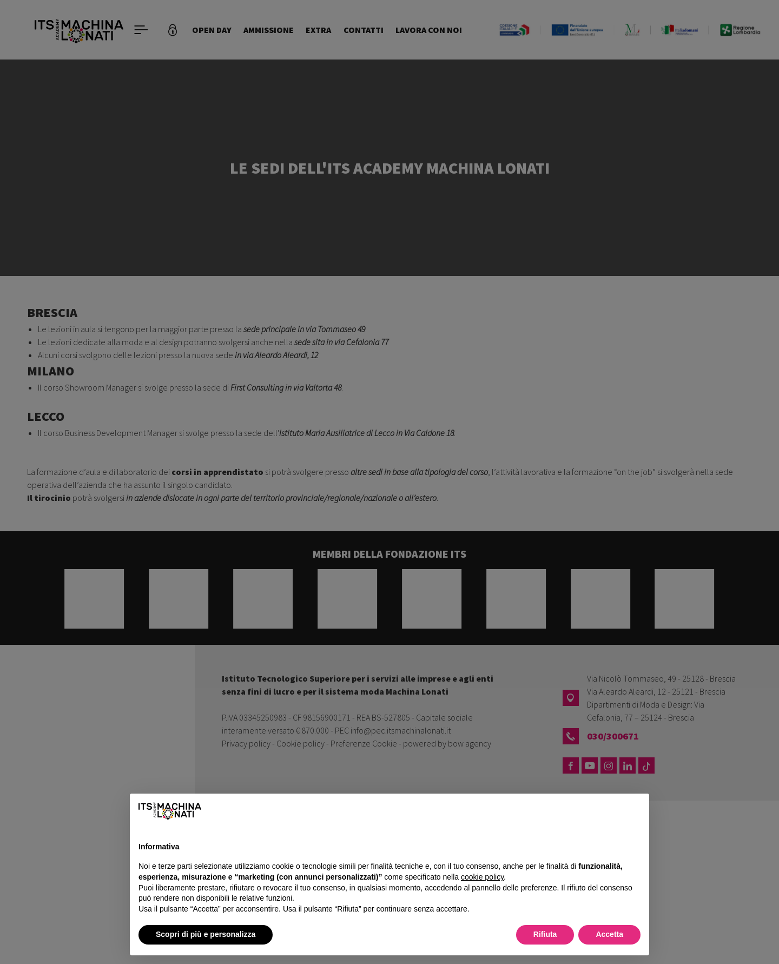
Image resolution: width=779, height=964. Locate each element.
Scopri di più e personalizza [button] (205, 934)
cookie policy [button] (482, 877)
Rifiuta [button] (545, 934)
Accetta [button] (609, 934)
